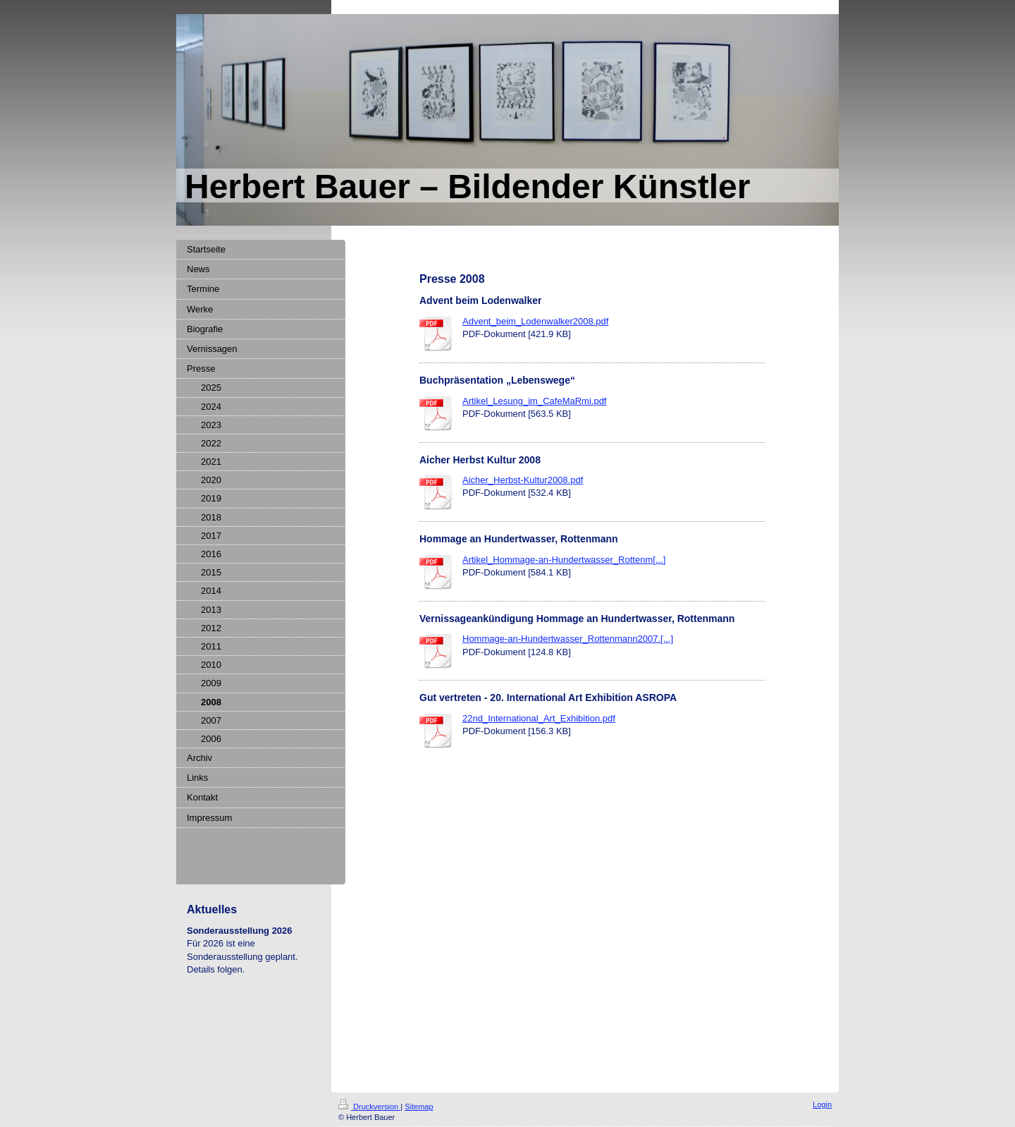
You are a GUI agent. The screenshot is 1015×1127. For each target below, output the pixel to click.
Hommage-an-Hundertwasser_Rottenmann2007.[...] (567, 638)
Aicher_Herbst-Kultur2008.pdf (522, 480)
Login (822, 1104)
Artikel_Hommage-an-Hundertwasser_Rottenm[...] (563, 559)
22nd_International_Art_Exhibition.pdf (538, 718)
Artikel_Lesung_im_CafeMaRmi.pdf (534, 401)
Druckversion (369, 1106)
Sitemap (419, 1106)
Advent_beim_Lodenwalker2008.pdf (535, 321)
